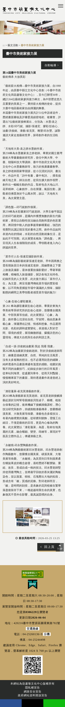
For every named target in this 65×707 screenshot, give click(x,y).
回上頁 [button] (49, 547)
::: (4, 45)
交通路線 (32, 628)
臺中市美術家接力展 (32, 45)
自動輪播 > (52, 65)
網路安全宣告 (32, 691)
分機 (47, 634)
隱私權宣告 (32, 687)
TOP (59, 548)
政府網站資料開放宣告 (32, 695)
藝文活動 (13, 45)
